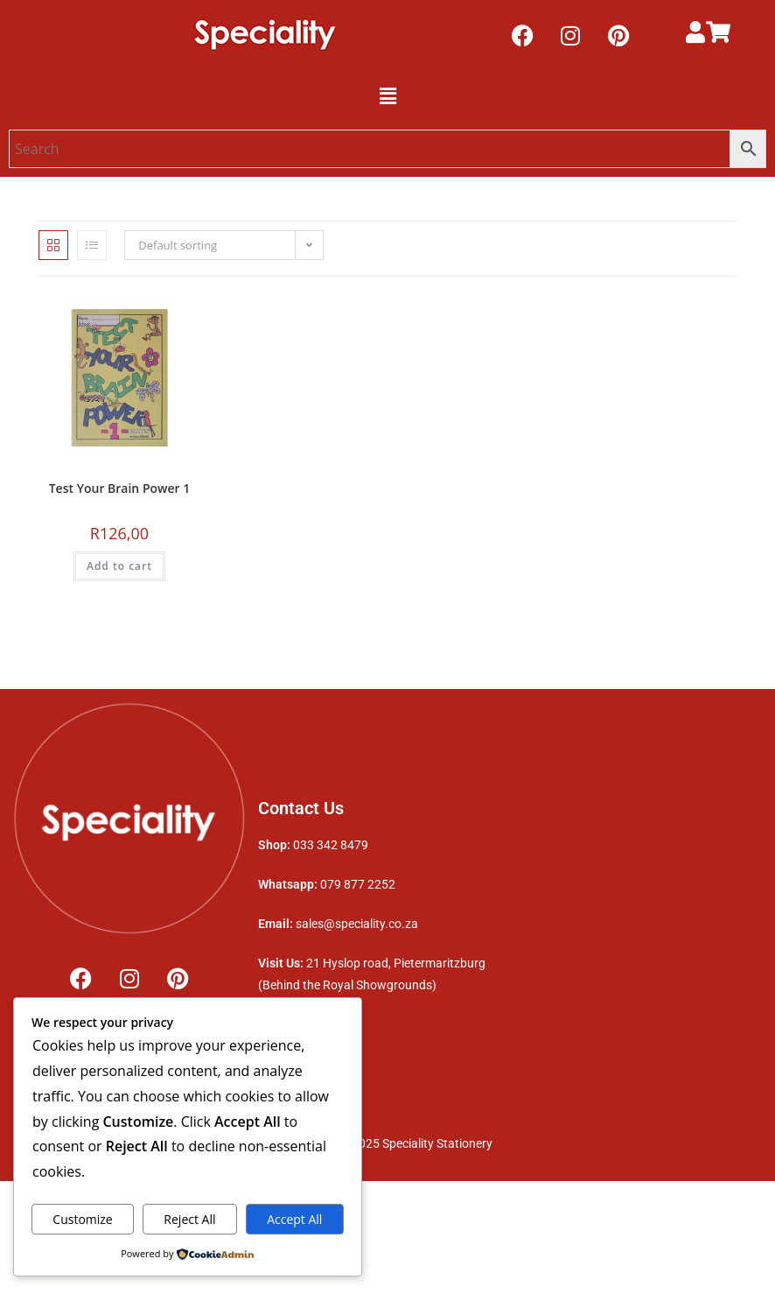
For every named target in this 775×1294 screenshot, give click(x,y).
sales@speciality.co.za (357, 924)
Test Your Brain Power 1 (120, 488)
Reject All (189, 1219)
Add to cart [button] (119, 566)
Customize (82, 1219)
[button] (387, 95)
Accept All (294, 1219)
